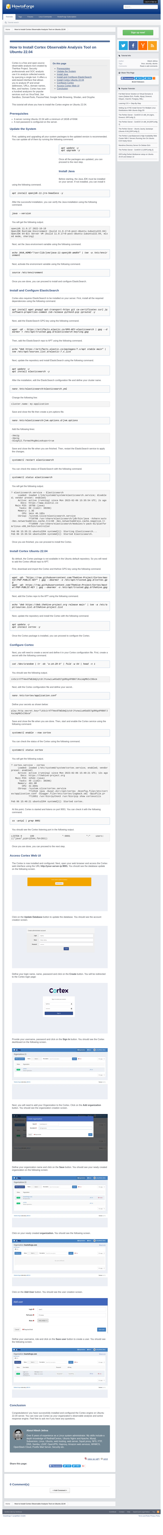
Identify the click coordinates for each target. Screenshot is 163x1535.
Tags (20, 17)
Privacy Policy (155, 1516)
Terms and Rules (144, 1516)
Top (154, 1512)
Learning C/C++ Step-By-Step (130, 103)
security (148, 64)
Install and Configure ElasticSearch (74, 77)
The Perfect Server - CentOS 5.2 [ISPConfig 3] (136, 150)
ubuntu (155, 64)
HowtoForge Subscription (66, 17)
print (105, 1459)
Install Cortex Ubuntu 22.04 (70, 80)
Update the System (66, 71)
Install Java (62, 74)
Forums (30, 17)
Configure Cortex (65, 83)
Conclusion (62, 88)
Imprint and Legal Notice (141, 1512)
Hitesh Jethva (152, 61)
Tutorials (9, 17)
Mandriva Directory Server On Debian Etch (134, 145)
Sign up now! (138, 32)
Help (128, 1512)
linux (143, 64)
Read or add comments (149, 66)
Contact (121, 1512)
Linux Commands (45, 17)
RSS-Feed (158, 1512)
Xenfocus (19, 1512)
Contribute (112, 1512)
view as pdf (93, 1459)
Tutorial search (13, 22)
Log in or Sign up (150, 2)
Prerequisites (63, 68)
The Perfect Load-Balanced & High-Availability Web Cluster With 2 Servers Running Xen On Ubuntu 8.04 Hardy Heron (138, 138)
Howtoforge (14, 1516)
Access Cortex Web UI (68, 86)
